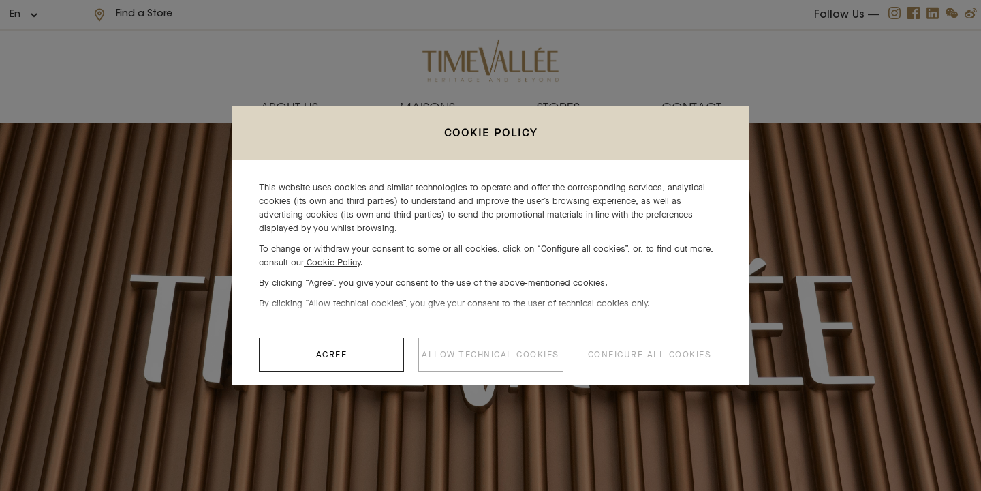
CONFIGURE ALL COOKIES (650, 361)
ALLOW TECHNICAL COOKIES (490, 361)
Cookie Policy (332, 269)
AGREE (331, 361)
